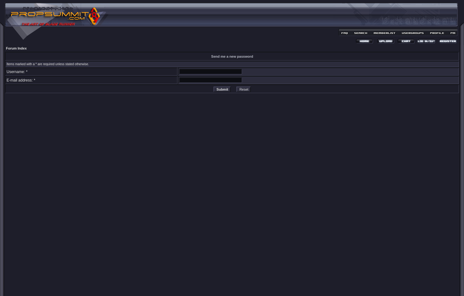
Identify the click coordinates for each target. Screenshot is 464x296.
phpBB (221, 282)
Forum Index (16, 48)
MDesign (254, 286)
